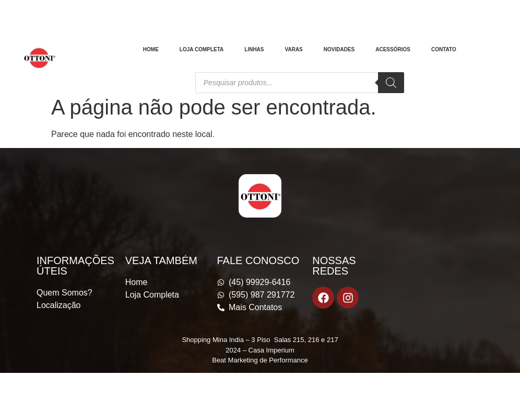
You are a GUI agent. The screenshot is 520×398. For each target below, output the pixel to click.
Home (151, 49)
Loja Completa (201, 49)
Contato (443, 49)
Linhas (254, 49)
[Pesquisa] (391, 82)
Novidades (339, 49)
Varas (294, 49)
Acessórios (392, 49)
